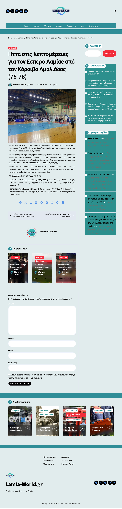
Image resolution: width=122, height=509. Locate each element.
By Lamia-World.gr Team (21, 86)
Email (11, 352)
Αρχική (26, 26)
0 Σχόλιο (53, 86)
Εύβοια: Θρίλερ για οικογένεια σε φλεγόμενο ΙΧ (101, 73)
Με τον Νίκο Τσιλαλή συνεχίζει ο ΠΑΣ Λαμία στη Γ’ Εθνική (100, 205)
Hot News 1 (44, 412)
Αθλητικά (47, 26)
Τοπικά (36, 26)
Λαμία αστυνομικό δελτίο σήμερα (73, 416)
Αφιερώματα (71, 26)
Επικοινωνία (93, 26)
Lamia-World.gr (24, 485)
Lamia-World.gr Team (49, 232)
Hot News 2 (72, 412)
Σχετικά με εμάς (49, 458)
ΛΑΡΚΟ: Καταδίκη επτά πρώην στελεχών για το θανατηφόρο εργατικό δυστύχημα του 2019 (100, 118)
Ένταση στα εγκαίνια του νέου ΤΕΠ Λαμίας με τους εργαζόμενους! (101, 229)
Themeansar (75, 505)
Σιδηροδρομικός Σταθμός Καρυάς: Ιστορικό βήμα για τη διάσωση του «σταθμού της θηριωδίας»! (102, 83)
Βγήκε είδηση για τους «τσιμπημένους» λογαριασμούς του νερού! (102, 142)
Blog (82, 26)
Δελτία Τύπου (66, 462)
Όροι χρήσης (48, 465)
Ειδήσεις (59, 26)
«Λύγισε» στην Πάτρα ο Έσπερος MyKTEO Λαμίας (64, 268)
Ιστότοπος (12, 364)
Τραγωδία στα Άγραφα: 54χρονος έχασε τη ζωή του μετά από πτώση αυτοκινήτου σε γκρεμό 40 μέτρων (102, 106)
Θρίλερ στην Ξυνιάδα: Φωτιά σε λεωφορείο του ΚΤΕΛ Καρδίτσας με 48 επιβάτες (101, 94)
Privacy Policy (67, 465)
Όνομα (11, 340)
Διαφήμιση (65, 458)
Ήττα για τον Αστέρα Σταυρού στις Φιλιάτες (18, 268)
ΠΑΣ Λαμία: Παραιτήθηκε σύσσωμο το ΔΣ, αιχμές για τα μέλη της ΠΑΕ (101, 199)
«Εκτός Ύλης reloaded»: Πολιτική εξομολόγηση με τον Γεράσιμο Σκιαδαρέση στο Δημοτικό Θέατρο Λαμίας (100, 160)
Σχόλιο (11, 305)
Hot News (98, 412)
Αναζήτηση (93, 46)
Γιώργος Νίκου (95, 153)
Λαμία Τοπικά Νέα (46, 415)
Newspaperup (65, 505)
